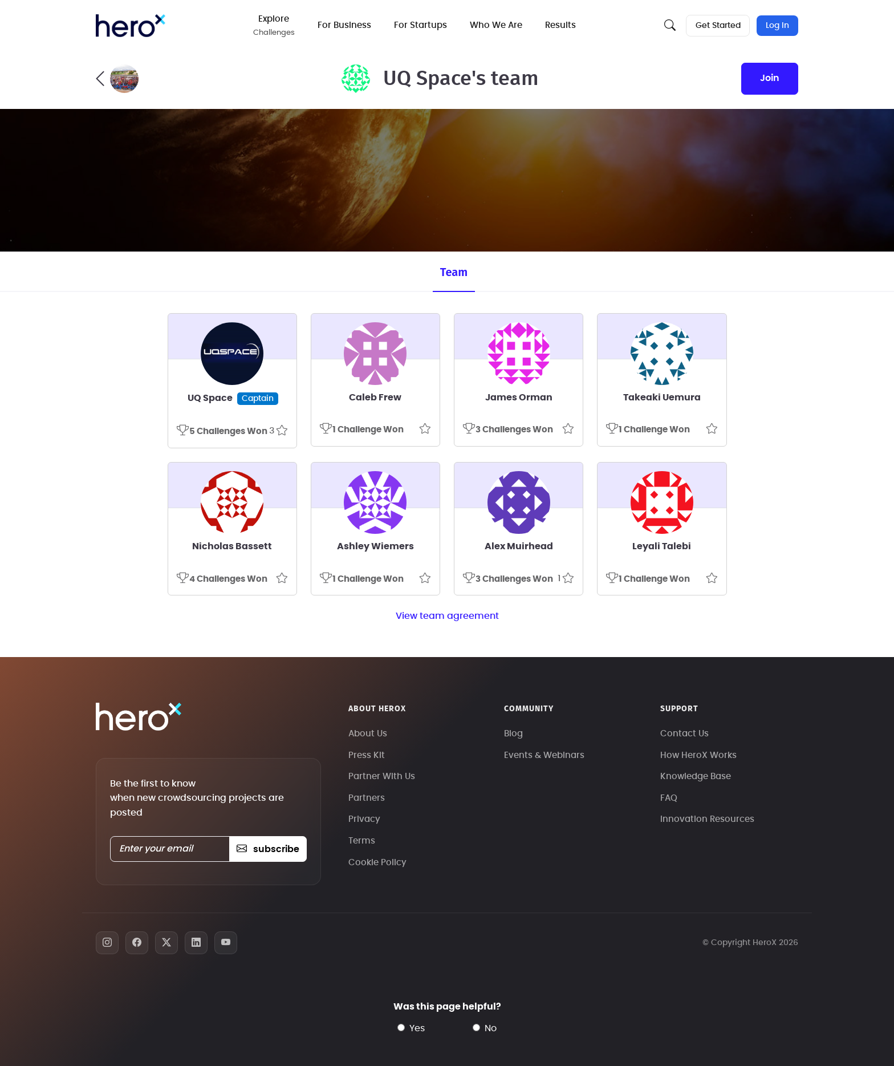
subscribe (268, 849)
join (769, 78)
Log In (777, 26)
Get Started (717, 26)
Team (454, 272)
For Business (345, 25)
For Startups (421, 25)
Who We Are (497, 25)
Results (561, 25)
